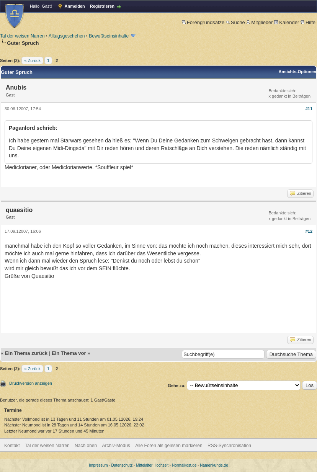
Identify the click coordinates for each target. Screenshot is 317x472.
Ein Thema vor (69, 353)
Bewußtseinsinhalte (109, 36)
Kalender (286, 22)
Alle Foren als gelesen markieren (168, 445)
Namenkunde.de (214, 465)
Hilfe (308, 22)
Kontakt (12, 445)
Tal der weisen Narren (22, 36)
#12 (309, 231)
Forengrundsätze (203, 22)
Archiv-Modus (116, 445)
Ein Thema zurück (26, 353)
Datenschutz (122, 465)
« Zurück (32, 60)
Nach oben (86, 445)
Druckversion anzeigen (30, 383)
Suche (235, 22)
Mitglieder (259, 22)
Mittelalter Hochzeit (152, 465)
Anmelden (75, 6)
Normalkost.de (184, 465)
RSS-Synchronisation (229, 445)
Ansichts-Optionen (297, 71)
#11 (309, 108)
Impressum (98, 465)
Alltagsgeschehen (67, 36)
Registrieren (102, 6)
